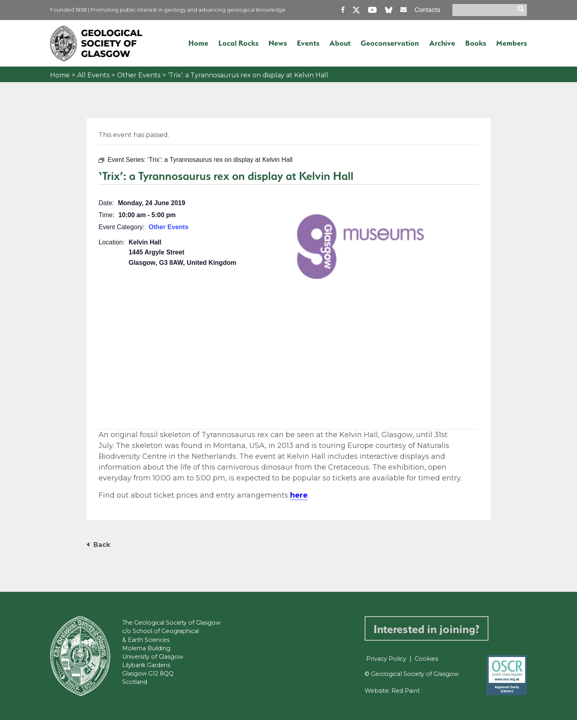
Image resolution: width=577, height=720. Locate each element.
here (299, 495)
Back (101, 545)
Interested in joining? (426, 628)
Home (198, 43)
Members (511, 43)
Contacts (427, 10)
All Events (93, 75)
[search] (522, 10)
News (277, 43)
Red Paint (405, 690)
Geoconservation (390, 43)
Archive (442, 43)
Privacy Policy (386, 658)
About (340, 43)
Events (308, 43)
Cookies (426, 658)
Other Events (138, 75)
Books (475, 43)
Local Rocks (238, 43)
